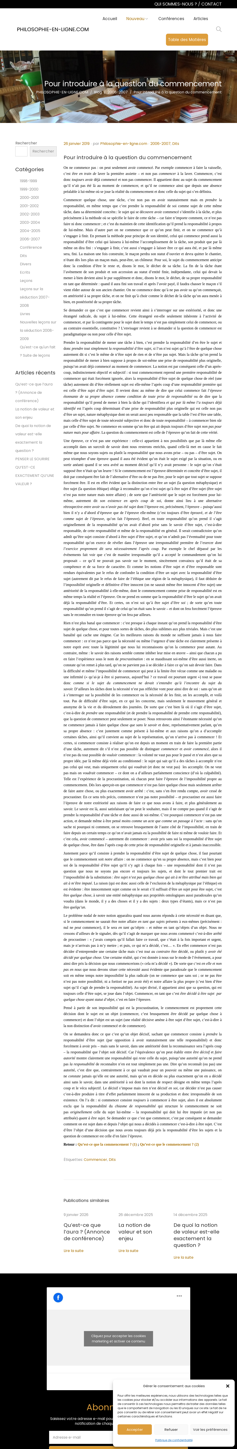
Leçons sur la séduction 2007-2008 (35, 297)
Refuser (171, 1429)
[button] (227, 1386)
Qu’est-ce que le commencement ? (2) (169, 1144)
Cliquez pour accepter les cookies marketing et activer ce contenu (118, 1330)
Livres (25, 314)
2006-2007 (160, 143)
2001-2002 (29, 206)
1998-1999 (28, 181)
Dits (175, 143)
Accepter (135, 1429)
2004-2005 (30, 230)
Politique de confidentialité (174, 1440)
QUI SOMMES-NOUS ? (176, 4)
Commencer (95, 1159)
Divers (25, 264)
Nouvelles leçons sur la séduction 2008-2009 (38, 330)
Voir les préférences (210, 1429)
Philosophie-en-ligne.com (123, 143)
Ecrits (25, 272)
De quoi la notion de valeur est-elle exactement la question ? (197, 1231)
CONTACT (211, 4)
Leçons (26, 280)
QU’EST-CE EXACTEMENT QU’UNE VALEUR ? (34, 476)
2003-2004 (30, 222)
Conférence (31, 247)
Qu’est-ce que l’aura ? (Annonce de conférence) (82, 1231)
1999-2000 (29, 189)
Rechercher (26, 143)
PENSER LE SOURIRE (32, 459)
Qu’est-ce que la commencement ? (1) (107, 1144)
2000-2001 (29, 197)
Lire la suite (74, 1249)
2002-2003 (30, 214)
